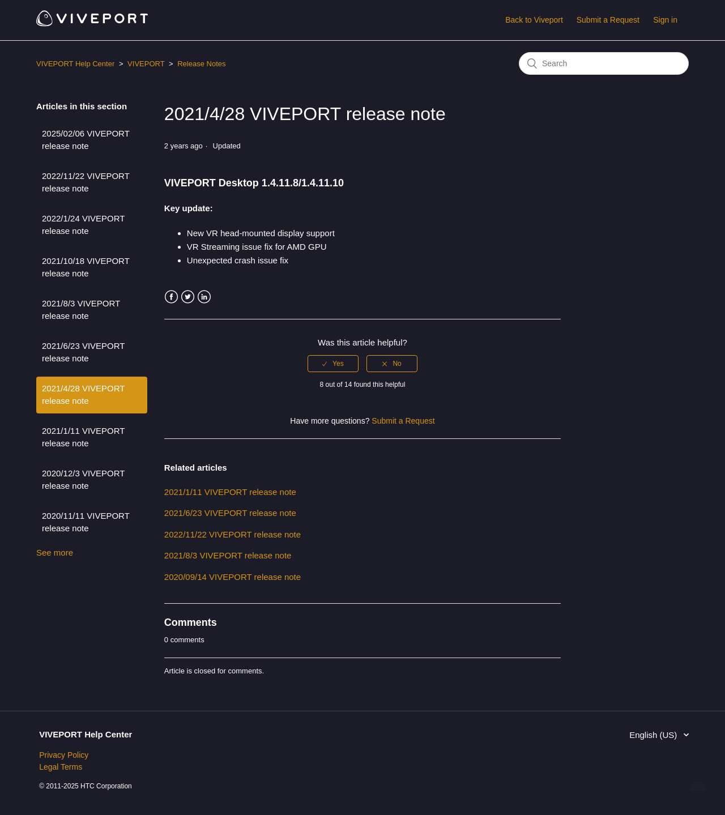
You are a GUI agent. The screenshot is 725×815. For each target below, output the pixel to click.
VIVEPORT (145, 63)
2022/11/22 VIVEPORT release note (86, 182)
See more (54, 552)
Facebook (171, 297)
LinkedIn (204, 297)
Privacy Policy (63, 754)
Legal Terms (60, 766)
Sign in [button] (665, 19)
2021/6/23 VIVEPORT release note (83, 352)
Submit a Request (608, 19)
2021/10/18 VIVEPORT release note (86, 267)
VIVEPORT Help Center (75, 63)
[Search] (604, 63)
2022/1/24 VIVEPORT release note (83, 225)
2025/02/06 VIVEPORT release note (86, 140)
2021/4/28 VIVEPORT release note (83, 394)
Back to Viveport (534, 19)
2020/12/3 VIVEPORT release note (83, 479)
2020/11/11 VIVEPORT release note (86, 522)
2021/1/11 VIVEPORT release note (83, 437)
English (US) (654, 735)
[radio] (333, 363)
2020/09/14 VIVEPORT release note (232, 577)
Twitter (188, 297)
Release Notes (201, 63)
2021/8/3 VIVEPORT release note (81, 309)
